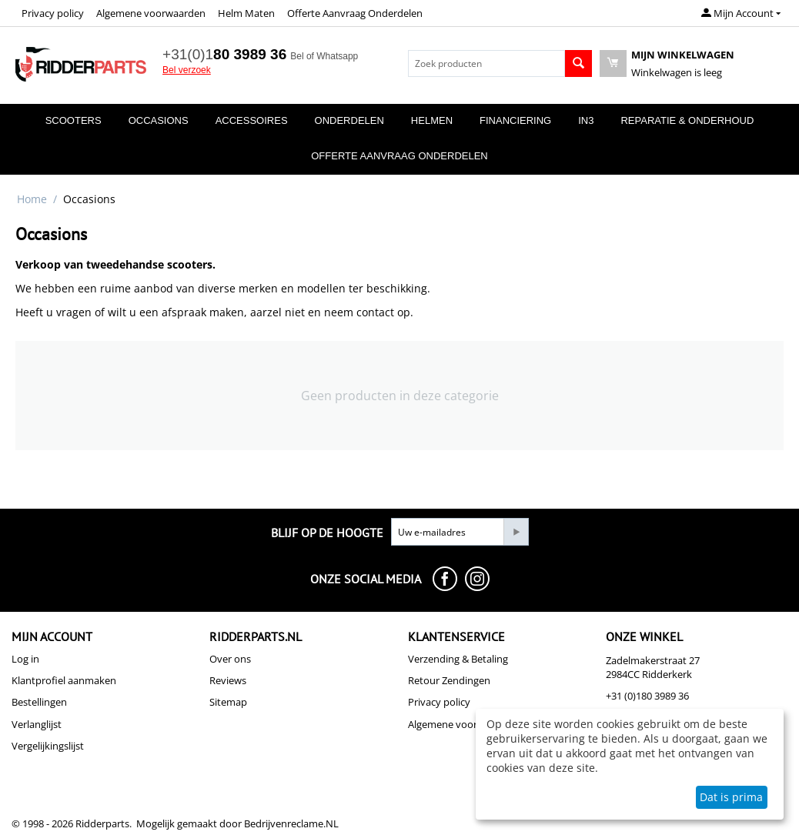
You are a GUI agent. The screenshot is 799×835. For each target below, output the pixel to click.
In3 (585, 120)
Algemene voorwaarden (151, 13)
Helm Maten (246, 13)
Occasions (159, 120)
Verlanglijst (37, 724)
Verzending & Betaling (458, 659)
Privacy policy (53, 13)
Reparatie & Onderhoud (687, 120)
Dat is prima (731, 797)
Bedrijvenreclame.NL (291, 823)
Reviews (227, 680)
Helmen (432, 120)
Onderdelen (349, 120)
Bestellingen (39, 702)
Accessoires (252, 120)
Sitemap (228, 702)
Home (32, 199)
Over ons (230, 659)
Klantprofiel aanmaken (64, 680)
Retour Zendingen (449, 680)
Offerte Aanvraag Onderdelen (355, 13)
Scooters (73, 120)
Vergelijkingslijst (48, 746)
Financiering (515, 120)
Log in (25, 659)
